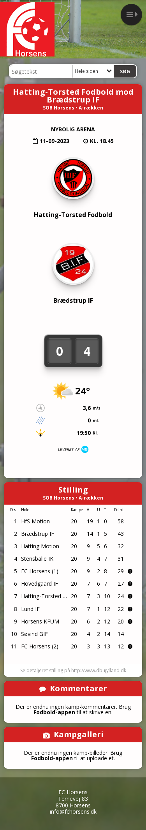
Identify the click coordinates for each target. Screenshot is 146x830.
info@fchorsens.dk (73, 811)
